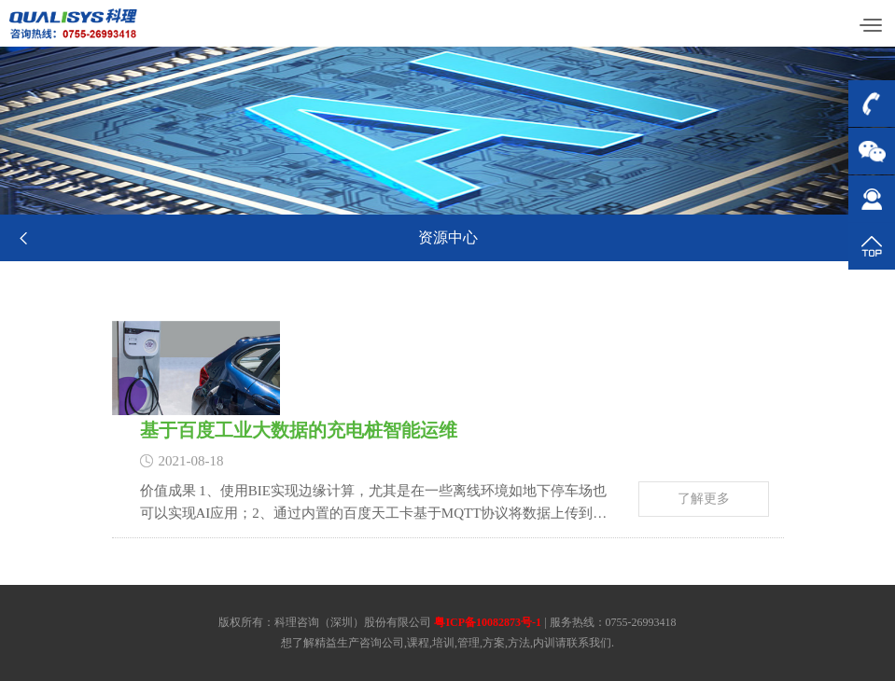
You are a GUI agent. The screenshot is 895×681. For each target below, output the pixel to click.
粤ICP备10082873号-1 (487, 622)
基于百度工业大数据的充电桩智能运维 (314, 429)
